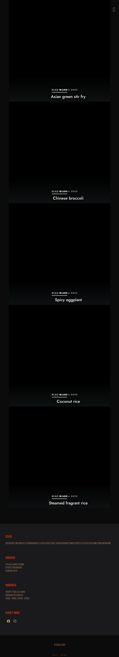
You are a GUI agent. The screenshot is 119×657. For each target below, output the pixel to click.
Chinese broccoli (68, 198)
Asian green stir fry (68, 96)
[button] (114, 9)
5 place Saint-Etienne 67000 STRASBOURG (14, 566)
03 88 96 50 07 (11, 570)
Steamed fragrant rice (68, 503)
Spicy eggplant (68, 300)
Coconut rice (68, 401)
